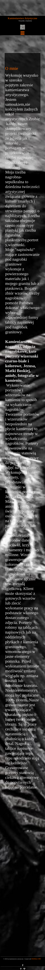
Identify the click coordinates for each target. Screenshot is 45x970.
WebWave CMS (36, 959)
